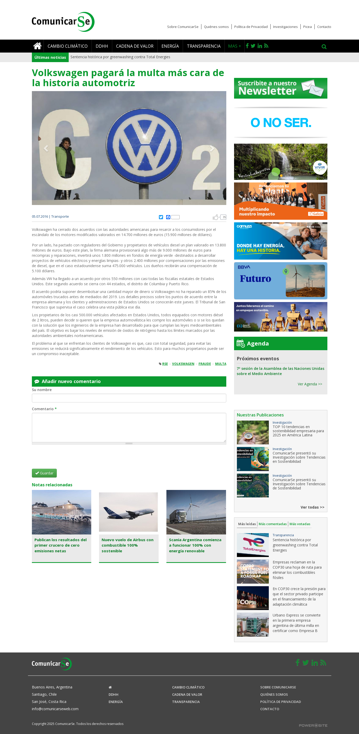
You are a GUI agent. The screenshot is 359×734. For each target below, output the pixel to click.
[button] (46, 148)
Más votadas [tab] (300, 524)
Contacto (324, 26)
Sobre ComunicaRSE (278, 687)
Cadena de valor (134, 46)
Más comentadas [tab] (273, 524)
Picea (307, 26)
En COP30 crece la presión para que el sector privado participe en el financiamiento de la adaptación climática (299, 596)
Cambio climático (68, 46)
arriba (216, 217)
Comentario (44, 408)
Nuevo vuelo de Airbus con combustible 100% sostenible (127, 545)
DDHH (102, 46)
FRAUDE (205, 364)
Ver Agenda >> (310, 383)
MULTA (220, 364)
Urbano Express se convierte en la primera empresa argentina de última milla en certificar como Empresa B (297, 623)
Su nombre (42, 389)
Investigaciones (285, 26)
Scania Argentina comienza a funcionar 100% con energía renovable (195, 545)
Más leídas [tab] (247, 524)
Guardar (44, 473)
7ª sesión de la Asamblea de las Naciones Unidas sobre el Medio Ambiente (280, 371)
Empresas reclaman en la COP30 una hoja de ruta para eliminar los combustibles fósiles (297, 570)
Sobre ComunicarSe (183, 26)
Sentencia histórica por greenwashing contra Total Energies (120, 56)
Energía (170, 46)
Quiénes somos (216, 26)
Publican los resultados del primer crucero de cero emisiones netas (60, 545)
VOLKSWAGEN (183, 364)
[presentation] (71, 459)
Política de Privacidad (251, 26)
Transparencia (204, 46)
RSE (165, 364)
